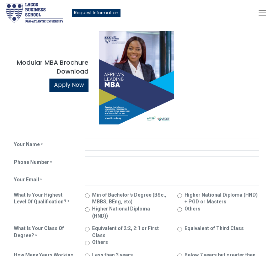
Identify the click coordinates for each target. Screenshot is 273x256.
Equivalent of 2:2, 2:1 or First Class (125, 231)
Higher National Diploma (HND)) (121, 212)
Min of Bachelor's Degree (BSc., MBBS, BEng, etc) (129, 198)
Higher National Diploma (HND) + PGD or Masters (221, 198)
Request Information (96, 13)
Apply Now (69, 85)
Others (192, 209)
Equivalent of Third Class (214, 228)
